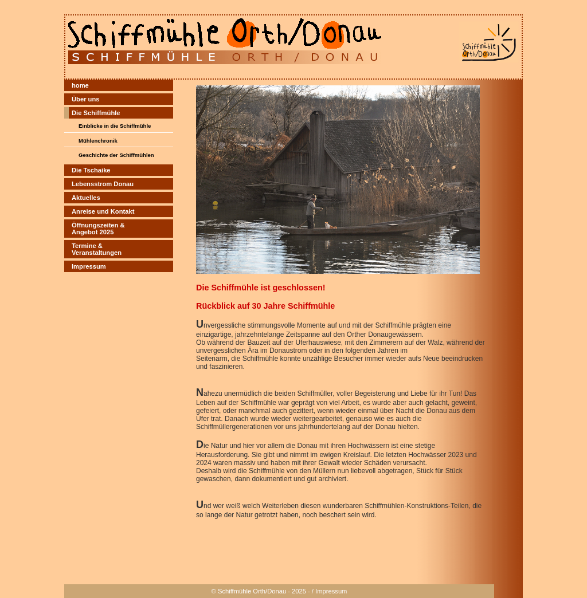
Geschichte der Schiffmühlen (116, 155)
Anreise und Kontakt (103, 211)
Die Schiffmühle (96, 112)
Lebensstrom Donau (103, 183)
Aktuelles (86, 197)
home (80, 85)
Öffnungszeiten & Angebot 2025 (98, 228)
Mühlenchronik (98, 140)
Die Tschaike (91, 170)
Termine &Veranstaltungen (97, 249)
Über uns (86, 99)
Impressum (89, 266)
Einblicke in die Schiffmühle (115, 126)
